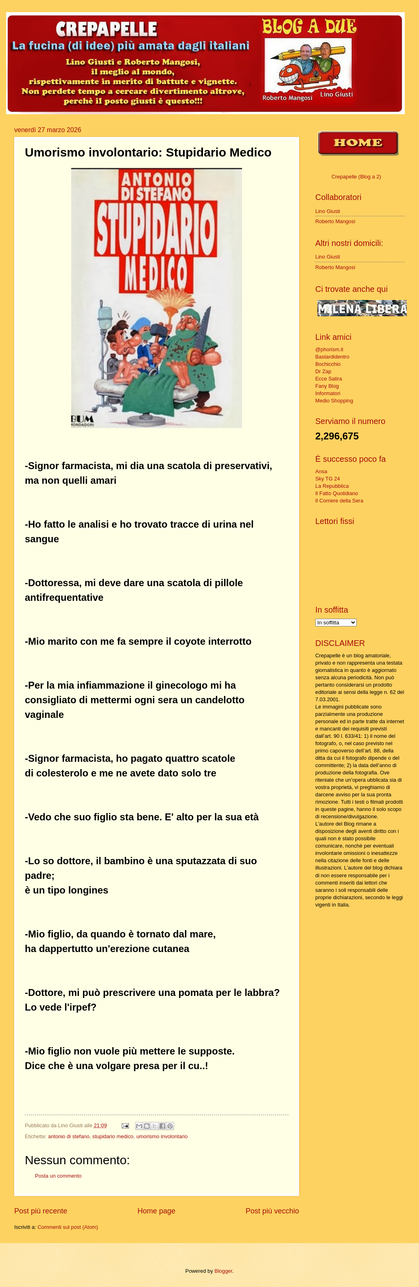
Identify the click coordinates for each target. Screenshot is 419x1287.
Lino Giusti (327, 211)
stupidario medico (112, 1136)
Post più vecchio (272, 1211)
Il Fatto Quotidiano (336, 493)
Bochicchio (327, 364)
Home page (156, 1211)
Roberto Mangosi (335, 221)
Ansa (321, 471)
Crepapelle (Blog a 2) (356, 177)
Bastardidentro (332, 357)
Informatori (327, 393)
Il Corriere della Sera (339, 501)
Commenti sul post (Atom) (67, 1227)
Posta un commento (58, 1176)
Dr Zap (323, 371)
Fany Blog (327, 386)
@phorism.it (329, 349)
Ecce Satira (328, 379)
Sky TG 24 (327, 479)
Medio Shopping (334, 401)
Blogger (223, 1271)
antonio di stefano (68, 1136)
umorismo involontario (162, 1136)
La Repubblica (332, 486)
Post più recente (40, 1211)
